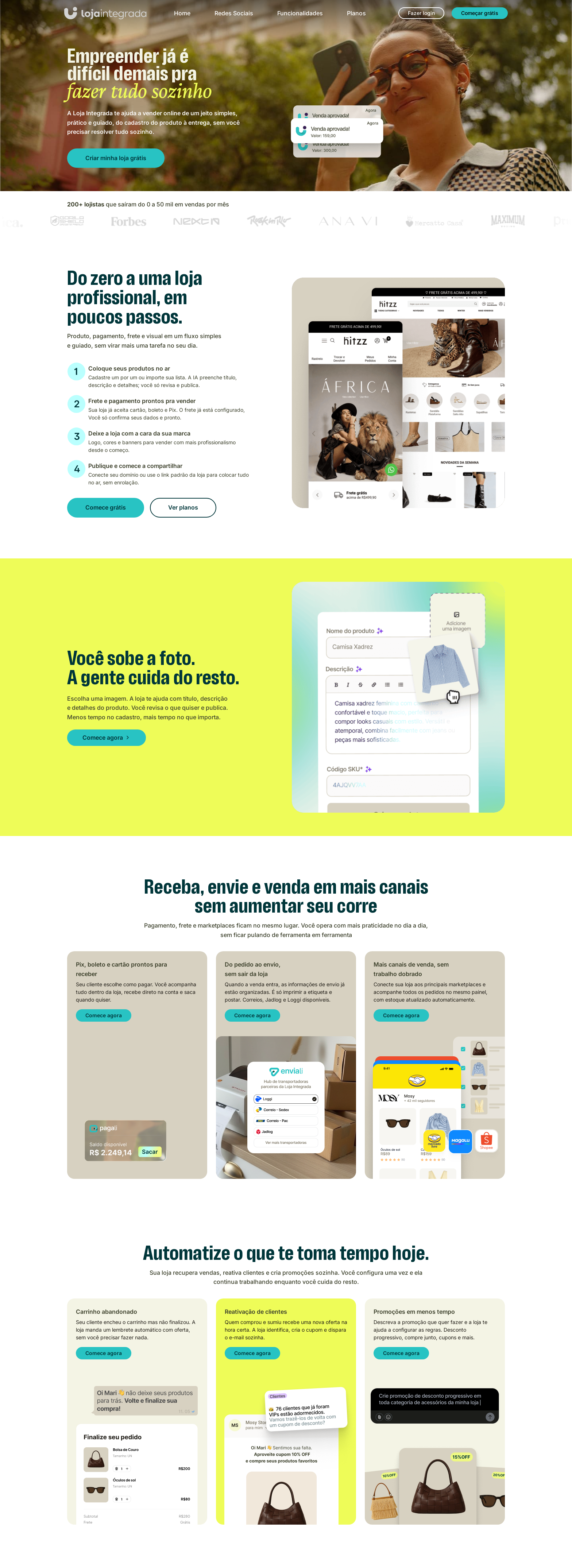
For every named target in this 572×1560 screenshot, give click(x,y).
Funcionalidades (300, 13)
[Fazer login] (421, 13)
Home (182, 13)
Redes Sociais (233, 13)
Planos (356, 13)
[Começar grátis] (480, 13)
